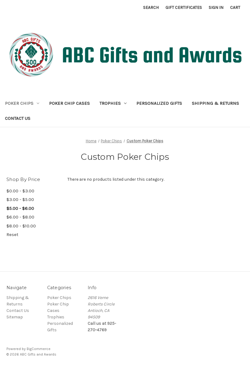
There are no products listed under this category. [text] (115, 179)
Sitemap (14, 317)
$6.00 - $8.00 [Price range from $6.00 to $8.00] (20, 217)
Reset (12, 234)
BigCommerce (39, 349)
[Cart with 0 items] (235, 7)
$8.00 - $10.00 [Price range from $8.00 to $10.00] (21, 226)
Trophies (113, 103)
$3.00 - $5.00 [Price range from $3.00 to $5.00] (20, 199)
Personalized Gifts (159, 103)
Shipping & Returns (215, 103)
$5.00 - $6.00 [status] (20, 208)
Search (151, 7)
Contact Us (17, 118)
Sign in (216, 7)
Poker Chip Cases (69, 103)
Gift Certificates (183, 7)
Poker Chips (22, 103)
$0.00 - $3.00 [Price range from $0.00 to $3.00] (20, 191)
